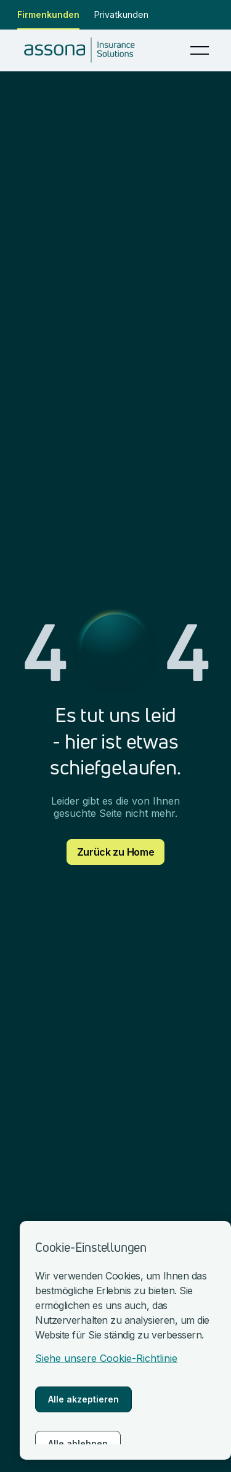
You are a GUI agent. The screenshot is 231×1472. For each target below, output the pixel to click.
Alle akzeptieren (83, 1399)
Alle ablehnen (78, 1443)
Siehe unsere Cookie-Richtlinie (106, 1358)
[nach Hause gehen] (83, 50)
